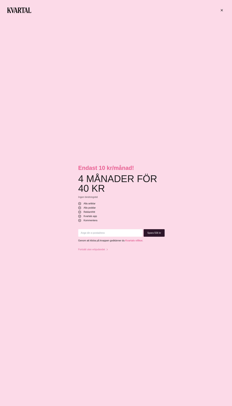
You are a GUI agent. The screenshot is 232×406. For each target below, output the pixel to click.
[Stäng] (222, 10)
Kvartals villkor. (134, 240)
